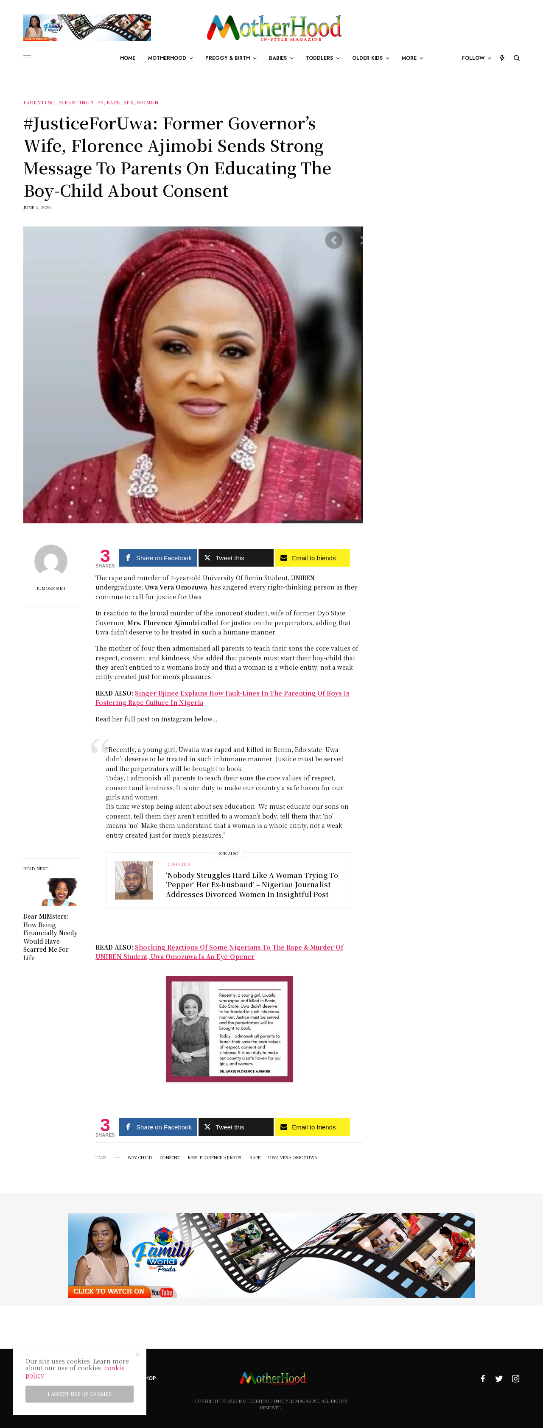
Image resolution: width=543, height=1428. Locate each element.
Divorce (178, 864)
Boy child (140, 1157)
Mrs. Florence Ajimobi (215, 1157)
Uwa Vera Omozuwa (292, 1157)
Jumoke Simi (51, 588)
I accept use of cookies (80, 1394)
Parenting (39, 102)
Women (148, 102)
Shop (149, 1378)
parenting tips (81, 102)
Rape (113, 102)
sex (128, 102)
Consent (170, 1157)
